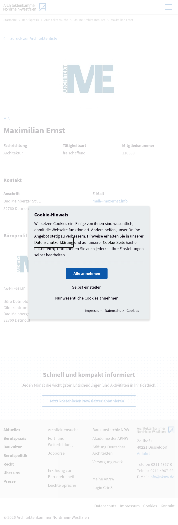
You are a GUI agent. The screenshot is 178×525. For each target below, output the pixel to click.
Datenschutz (114, 310)
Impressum (93, 310)
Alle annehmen (86, 273)
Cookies (133, 310)
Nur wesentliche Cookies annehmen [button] (86, 298)
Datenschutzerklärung (53, 242)
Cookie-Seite (114, 242)
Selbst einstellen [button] (87, 287)
